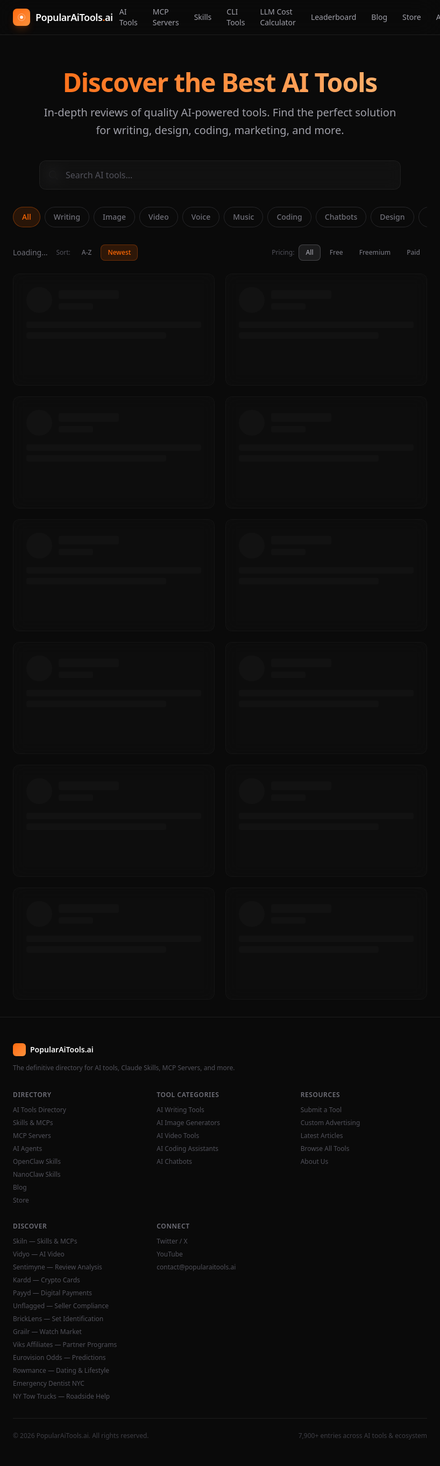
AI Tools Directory (39, 1110)
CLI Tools (235, 16)
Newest (119, 252)
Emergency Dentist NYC (48, 1383)
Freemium (375, 252)
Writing (67, 217)
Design (392, 217)
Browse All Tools (325, 1148)
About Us (315, 1161)
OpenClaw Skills (37, 1161)
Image (114, 217)
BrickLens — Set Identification (58, 1319)
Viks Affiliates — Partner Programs (65, 1345)
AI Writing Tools (180, 1110)
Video (158, 217)
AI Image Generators (188, 1123)
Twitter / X (172, 1241)
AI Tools (128, 16)
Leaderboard (333, 17)
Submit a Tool (321, 1110)
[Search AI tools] (220, 175)
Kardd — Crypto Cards (46, 1280)
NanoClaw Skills (37, 1174)
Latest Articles (322, 1136)
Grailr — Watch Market (47, 1332)
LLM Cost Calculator (277, 16)
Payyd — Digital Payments (52, 1293)
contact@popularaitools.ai (196, 1267)
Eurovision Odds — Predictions (59, 1357)
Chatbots (341, 217)
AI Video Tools (178, 1136)
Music (243, 217)
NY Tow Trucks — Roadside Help (61, 1396)
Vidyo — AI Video (39, 1254)
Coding (289, 217)
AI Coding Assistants (187, 1148)
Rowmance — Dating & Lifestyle (61, 1370)
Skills (203, 17)
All (26, 217)
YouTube (170, 1254)
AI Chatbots (174, 1161)
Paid (413, 252)
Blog (379, 17)
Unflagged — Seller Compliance (61, 1306)
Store (411, 17)
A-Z (87, 252)
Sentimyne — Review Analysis (57, 1267)
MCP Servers (166, 16)
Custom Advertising (330, 1123)
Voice (201, 217)
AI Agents (27, 1148)
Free (336, 252)
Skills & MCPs (33, 1123)
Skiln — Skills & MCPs (45, 1241)
